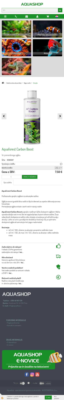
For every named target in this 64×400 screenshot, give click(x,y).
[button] (60, 116)
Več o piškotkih (56, 397)
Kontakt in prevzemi (14, 325)
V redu (48, 397)
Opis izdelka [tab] (8, 182)
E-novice (10, 345)
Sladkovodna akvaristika (13, 83)
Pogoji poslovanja (13, 323)
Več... (21, 252)
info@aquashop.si (15, 306)
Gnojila (35, 83)
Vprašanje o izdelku (8, 164)
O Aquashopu (12, 342)
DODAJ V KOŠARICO (29, 177)
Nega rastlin (27, 83)
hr (57, 17)
